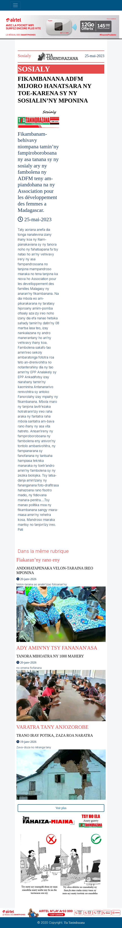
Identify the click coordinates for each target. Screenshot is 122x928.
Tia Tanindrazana (74, 922)
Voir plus (61, 808)
